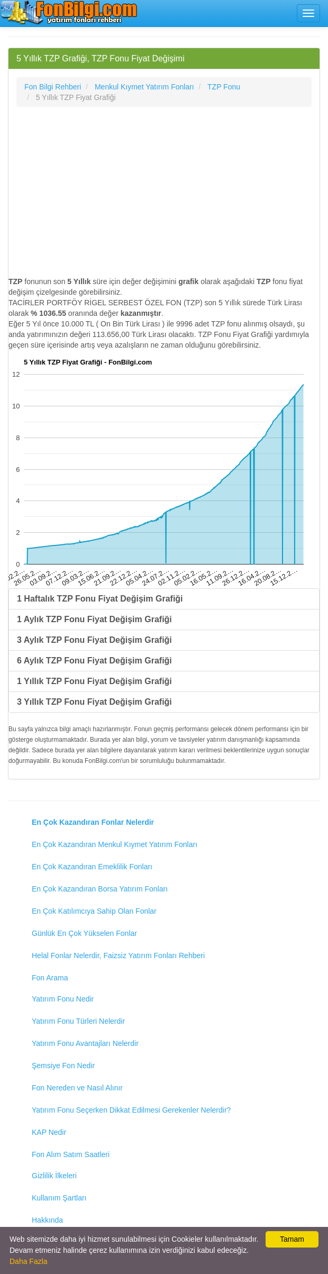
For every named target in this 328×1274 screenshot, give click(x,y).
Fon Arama (50, 977)
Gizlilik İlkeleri (54, 1175)
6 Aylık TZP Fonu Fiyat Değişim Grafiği (94, 660)
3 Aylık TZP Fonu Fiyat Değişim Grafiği (94, 639)
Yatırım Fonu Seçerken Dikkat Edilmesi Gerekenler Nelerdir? (131, 1110)
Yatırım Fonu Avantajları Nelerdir (85, 1043)
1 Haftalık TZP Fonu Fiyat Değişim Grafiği (100, 598)
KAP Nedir (49, 1132)
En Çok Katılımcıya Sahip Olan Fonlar (94, 911)
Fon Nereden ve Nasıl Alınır (77, 1088)
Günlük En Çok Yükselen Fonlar (84, 933)
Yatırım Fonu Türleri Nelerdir (78, 1021)
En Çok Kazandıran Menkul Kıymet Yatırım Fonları (114, 844)
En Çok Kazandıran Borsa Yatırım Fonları (100, 889)
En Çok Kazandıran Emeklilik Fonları (92, 866)
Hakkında (47, 1220)
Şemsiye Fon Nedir (63, 1065)
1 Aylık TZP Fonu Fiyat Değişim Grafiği (94, 619)
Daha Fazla (29, 1261)
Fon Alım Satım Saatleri (71, 1154)
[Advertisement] (164, 191)
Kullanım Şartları (59, 1198)
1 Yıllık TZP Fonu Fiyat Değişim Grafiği (94, 681)
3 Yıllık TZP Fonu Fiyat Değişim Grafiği (94, 701)
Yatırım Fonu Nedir (63, 999)
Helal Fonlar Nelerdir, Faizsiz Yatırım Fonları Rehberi (118, 955)
